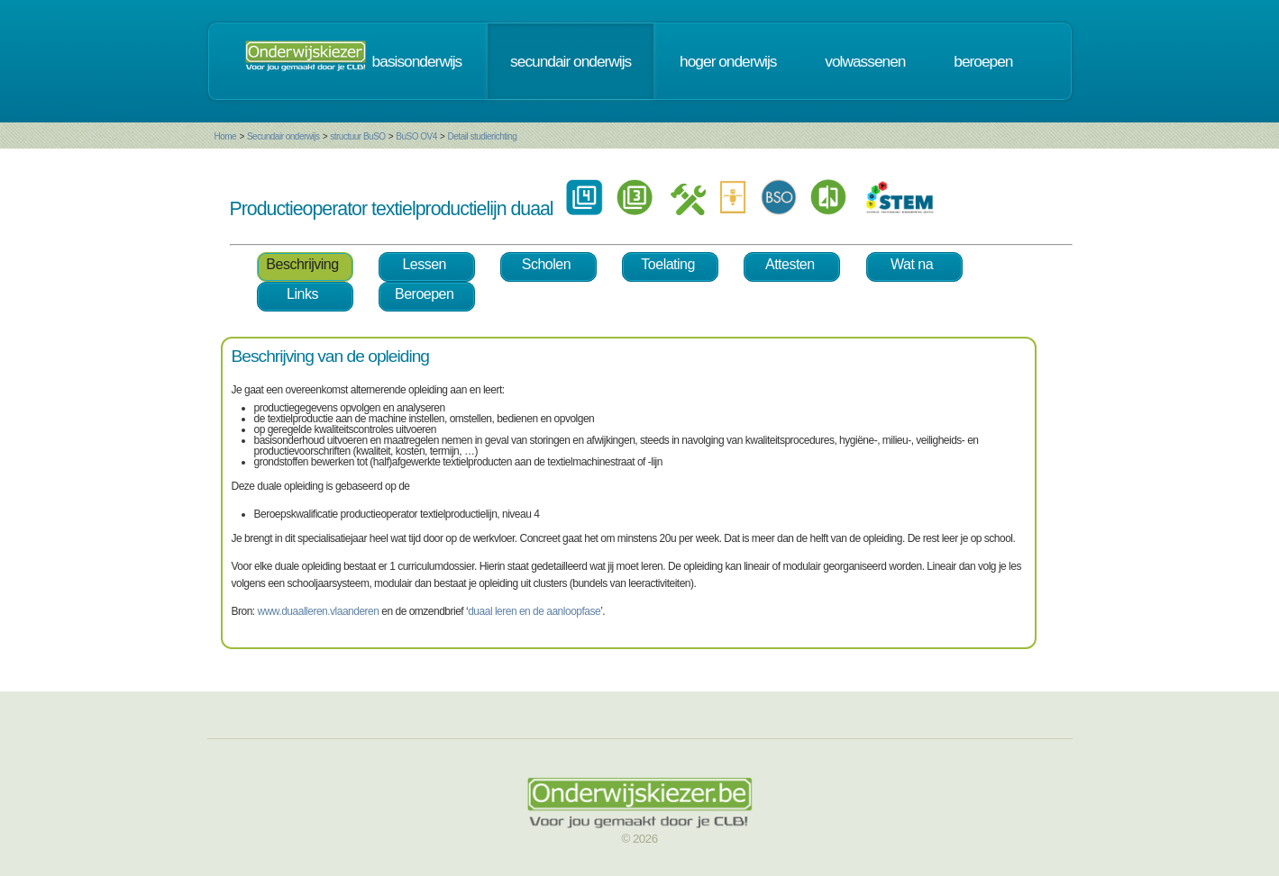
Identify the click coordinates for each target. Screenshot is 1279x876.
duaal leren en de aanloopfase (534, 611)
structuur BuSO (357, 136)
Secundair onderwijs (283, 136)
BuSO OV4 (416, 136)
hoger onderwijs (728, 61)
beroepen (983, 61)
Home (226, 136)
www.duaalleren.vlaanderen (318, 611)
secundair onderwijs (570, 61)
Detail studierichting (482, 136)
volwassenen (865, 61)
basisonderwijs (417, 61)
